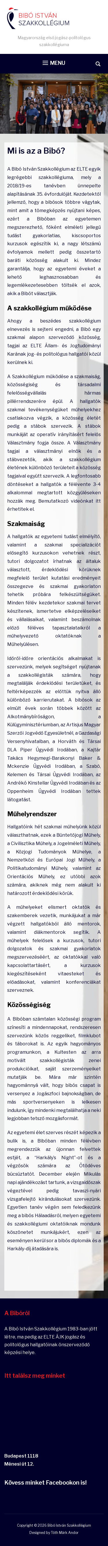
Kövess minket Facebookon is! (45, 1482)
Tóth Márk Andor (65, 1532)
